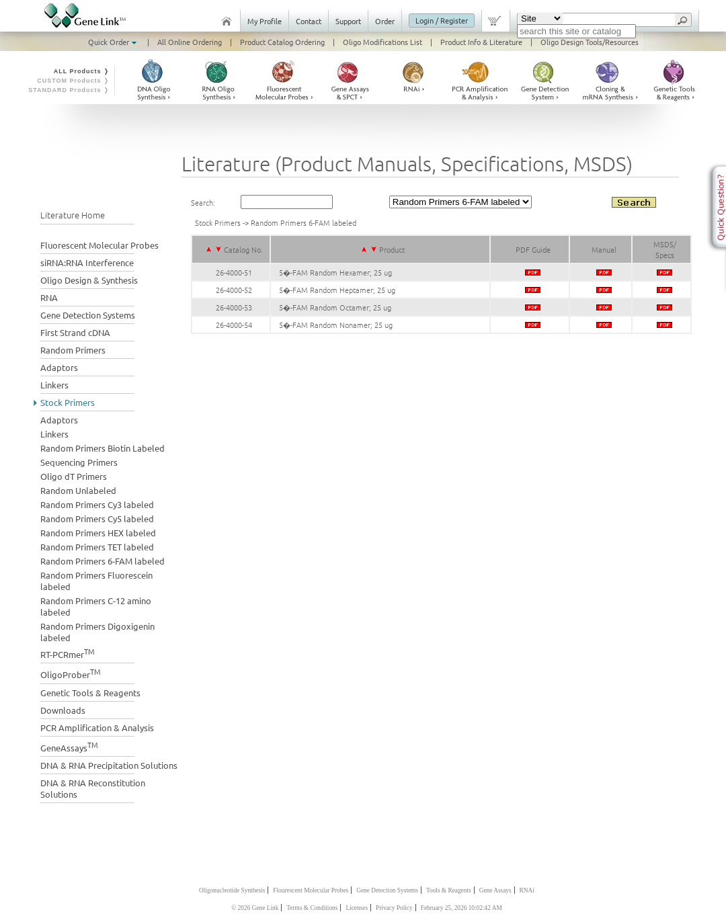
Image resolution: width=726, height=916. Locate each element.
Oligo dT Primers (73, 476)
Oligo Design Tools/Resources (589, 41)
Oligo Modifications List (382, 41)
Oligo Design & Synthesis (89, 280)
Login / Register (441, 20)
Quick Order (113, 41)
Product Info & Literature (481, 41)
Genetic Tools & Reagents (90, 692)
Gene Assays (495, 890)
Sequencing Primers (79, 462)
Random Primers (73, 350)
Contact (308, 20)
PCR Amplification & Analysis (97, 727)
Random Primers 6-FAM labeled (102, 561)
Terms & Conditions (311, 908)
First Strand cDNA (75, 332)
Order (385, 20)
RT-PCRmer (67, 653)
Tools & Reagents (448, 890)
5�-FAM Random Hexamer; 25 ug (335, 272)
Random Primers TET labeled (97, 546)
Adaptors (59, 367)
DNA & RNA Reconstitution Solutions (92, 788)
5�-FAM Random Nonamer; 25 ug (336, 324)
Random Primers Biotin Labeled (102, 448)
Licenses (357, 908)
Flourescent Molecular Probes (310, 890)
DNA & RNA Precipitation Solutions (108, 765)
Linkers (54, 384)
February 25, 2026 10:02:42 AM (461, 908)
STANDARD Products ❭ (69, 90)
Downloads (62, 710)
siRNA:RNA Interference (87, 262)
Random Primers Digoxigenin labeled (97, 631)
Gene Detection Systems (87, 315)
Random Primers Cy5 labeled (97, 518)
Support (348, 20)
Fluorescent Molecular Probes (99, 245)
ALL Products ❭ (82, 71)
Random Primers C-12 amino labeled (95, 606)
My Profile (264, 20)
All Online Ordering (189, 41)
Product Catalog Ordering (282, 41)
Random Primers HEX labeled (98, 532)
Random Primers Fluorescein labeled (96, 580)
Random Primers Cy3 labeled (97, 504)
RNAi (527, 890)
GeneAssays (69, 746)
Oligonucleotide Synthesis (232, 890)
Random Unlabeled (78, 490)
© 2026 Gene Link (254, 908)
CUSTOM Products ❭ (73, 80)
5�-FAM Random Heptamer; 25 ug (337, 289)
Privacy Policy (394, 908)
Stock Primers (67, 402)
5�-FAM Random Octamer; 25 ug (335, 307)
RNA (49, 297)
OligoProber (70, 673)
